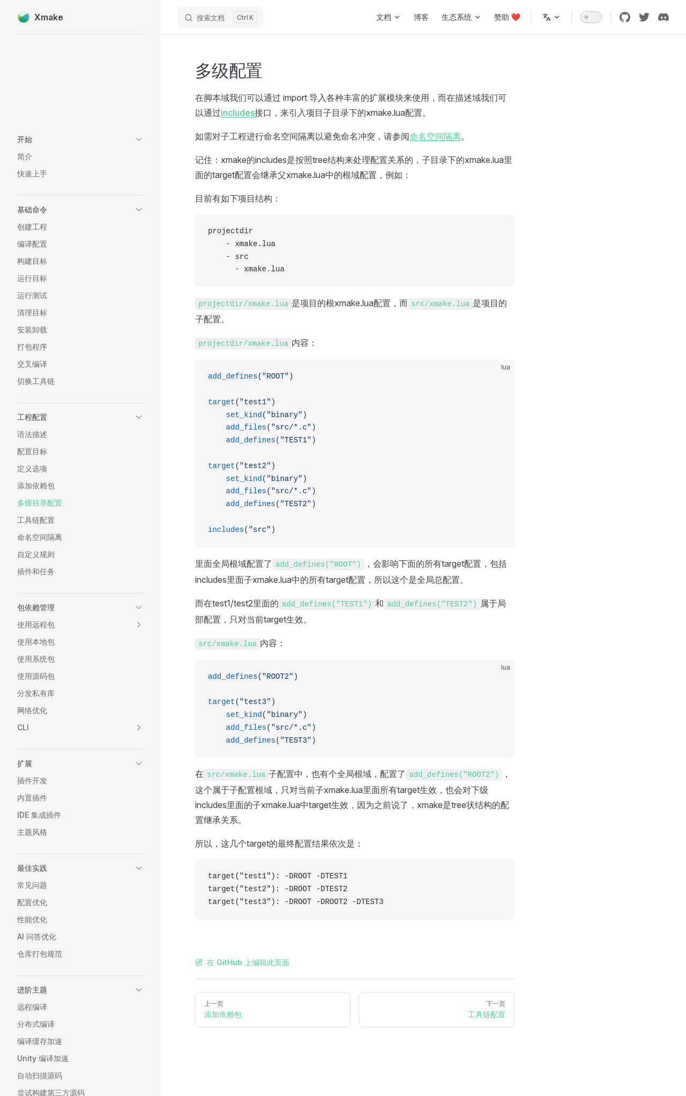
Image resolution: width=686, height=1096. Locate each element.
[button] (80, 139)
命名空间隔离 (435, 136)
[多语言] (551, 17)
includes (238, 112)
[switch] (591, 17)
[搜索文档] (220, 17)
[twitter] (644, 17)
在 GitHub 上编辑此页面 (242, 962)
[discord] (663, 17)
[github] (625, 17)
